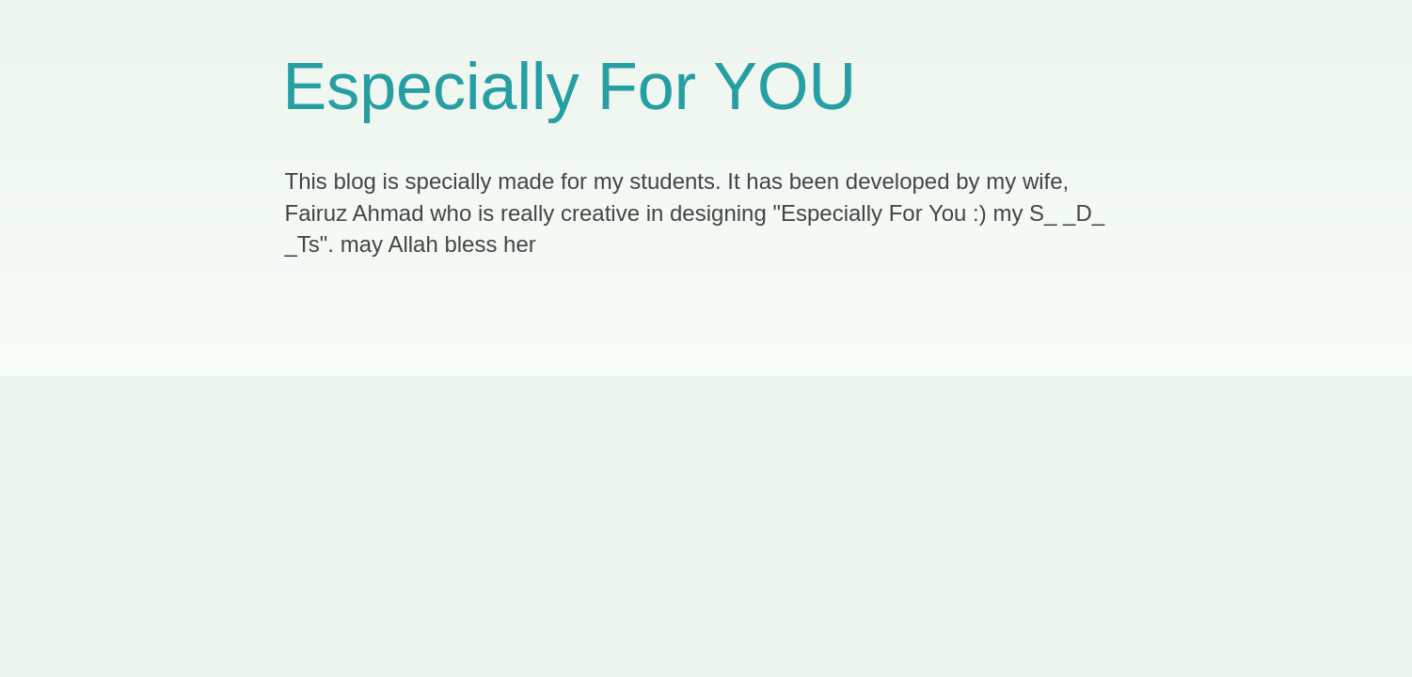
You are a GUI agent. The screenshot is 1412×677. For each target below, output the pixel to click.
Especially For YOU (569, 86)
